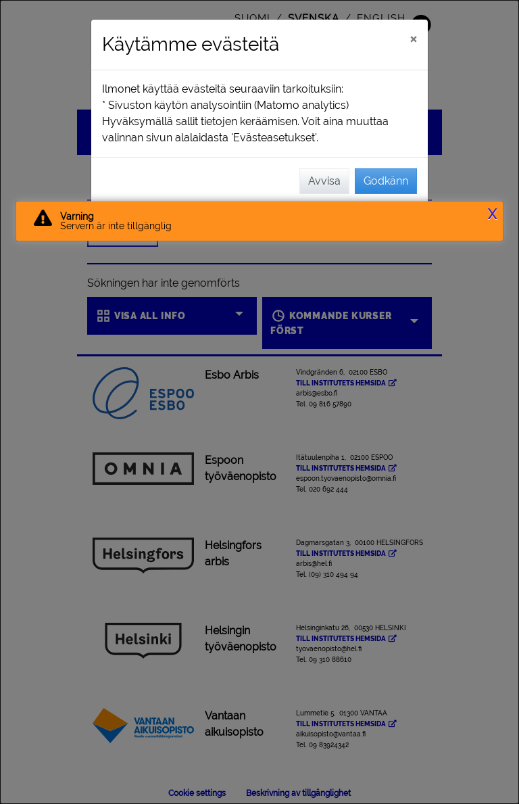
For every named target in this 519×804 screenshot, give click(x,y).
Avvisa (324, 180)
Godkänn (386, 180)
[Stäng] (413, 38)
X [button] (492, 214)
